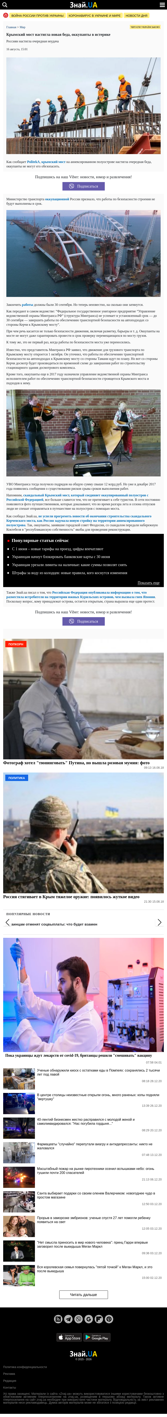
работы (28, 304)
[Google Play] (97, 1337)
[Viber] (78, 1319)
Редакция (9, 1380)
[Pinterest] (109, 1319)
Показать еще (149, 583)
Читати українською (145, 27)
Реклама (9, 1373)
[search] (5, 5)
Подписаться (83, 186)
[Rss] (58, 1319)
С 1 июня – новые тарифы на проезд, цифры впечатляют (57, 549)
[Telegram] (68, 1319)
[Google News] (88, 1319)
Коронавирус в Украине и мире (95, 15)
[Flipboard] (99, 1319)
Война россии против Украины (37, 15)
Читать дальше (83, 1295)
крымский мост (53, 162)
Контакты (9, 1387)
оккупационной (57, 199)
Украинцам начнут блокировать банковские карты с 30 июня (61, 557)
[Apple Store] (69, 1337)
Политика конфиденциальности (25, 1367)
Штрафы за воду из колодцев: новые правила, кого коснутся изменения (69, 573)
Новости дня (137, 15)
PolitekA (33, 162)
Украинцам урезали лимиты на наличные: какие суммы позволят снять (69, 565)
